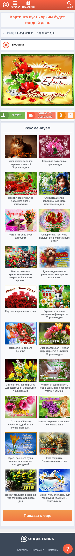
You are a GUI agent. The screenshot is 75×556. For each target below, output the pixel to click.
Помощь (53, 549)
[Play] (6, 45)
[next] (70, 80)
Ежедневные (25, 32)
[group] (37, 45)
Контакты (22, 549)
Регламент (38, 549)
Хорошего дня (46, 32)
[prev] (5, 80)
